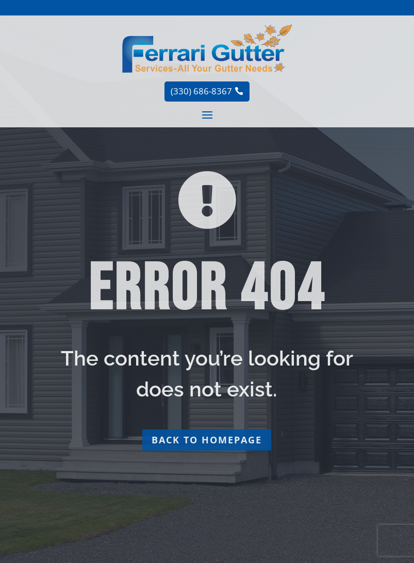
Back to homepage (207, 440)
